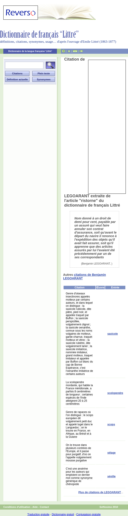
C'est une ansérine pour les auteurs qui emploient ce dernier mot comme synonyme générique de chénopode (79, 476)
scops (111, 424)
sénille (111, 476)
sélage (111, 452)
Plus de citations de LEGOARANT (99, 492)
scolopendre (115, 393)
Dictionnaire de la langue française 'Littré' (30, 51)
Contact (44, 507)
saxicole (112, 333)
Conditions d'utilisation (16, 507)
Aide (35, 507)
